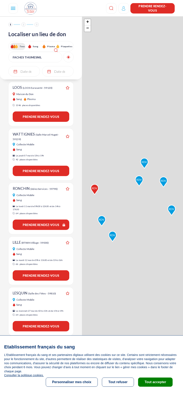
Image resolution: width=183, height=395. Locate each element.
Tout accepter (155, 382)
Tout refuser (117, 382)
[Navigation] (13, 8)
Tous (22, 46)
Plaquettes (66, 46)
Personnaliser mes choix (72, 382)
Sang (35, 46)
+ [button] (87, 22)
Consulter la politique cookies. (24, 375)
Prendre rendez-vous (152, 8)
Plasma (51, 46)
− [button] (87, 28)
